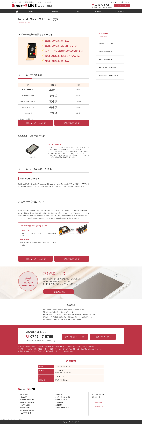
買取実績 (98, 11)
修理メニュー (33, 11)
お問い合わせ (122, 5)
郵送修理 (55, 11)
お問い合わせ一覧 (98, 406)
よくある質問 (119, 11)
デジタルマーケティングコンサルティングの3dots (11, 419)
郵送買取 (76, 11)
